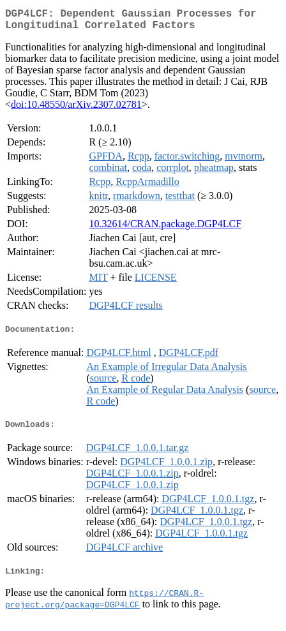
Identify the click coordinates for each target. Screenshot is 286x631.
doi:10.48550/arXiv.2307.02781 (76, 109)
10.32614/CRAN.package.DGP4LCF (165, 228)
